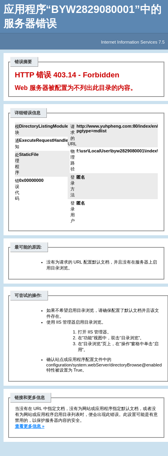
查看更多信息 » (29, 426)
